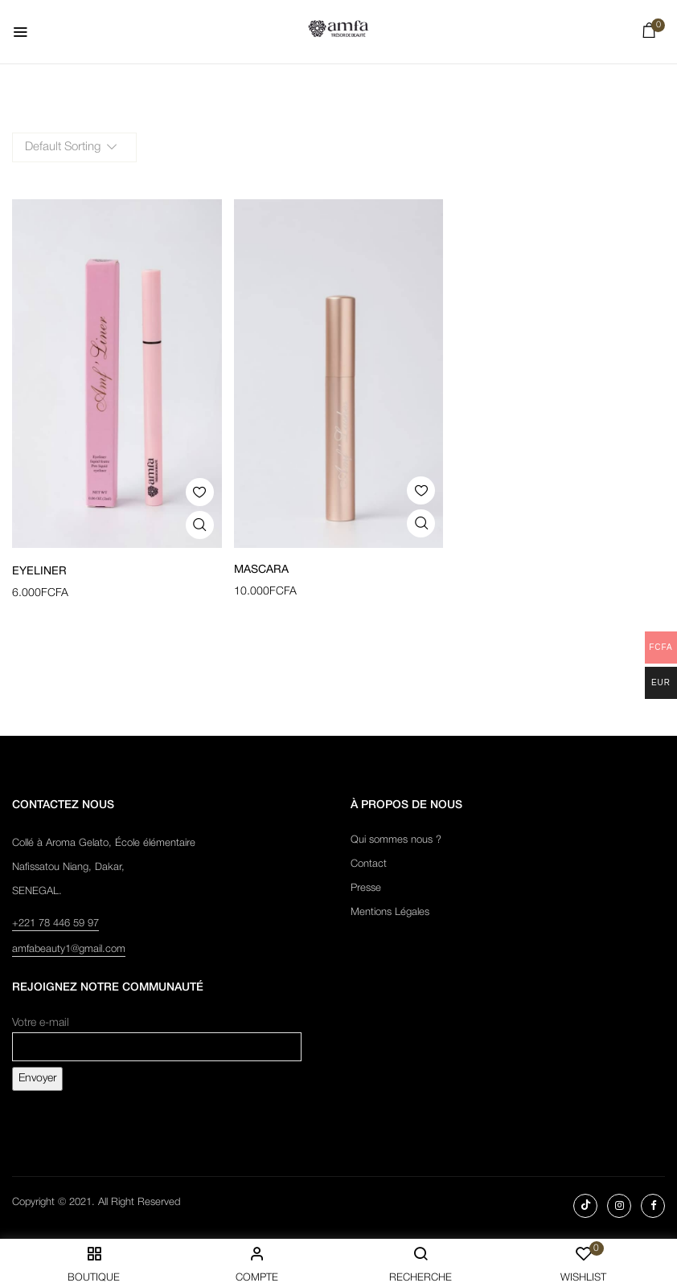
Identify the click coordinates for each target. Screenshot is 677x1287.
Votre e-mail (157, 1035)
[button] (649, 34)
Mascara (261, 570)
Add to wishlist (200, 492)
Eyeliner (39, 571)
